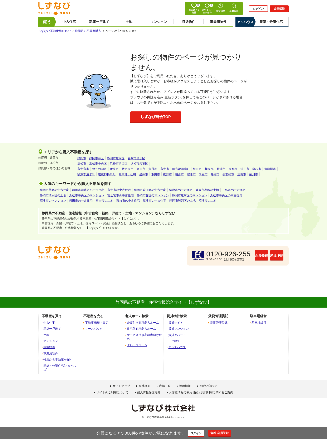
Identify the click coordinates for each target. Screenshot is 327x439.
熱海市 (215, 174)
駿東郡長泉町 (107, 174)
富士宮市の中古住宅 (120, 195)
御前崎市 (228, 174)
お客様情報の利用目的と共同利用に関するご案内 (201, 392)
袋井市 (143, 174)
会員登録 (279, 8)
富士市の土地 (104, 200)
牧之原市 (127, 169)
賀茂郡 (152, 169)
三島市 (241, 174)
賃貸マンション (178, 328)
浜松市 (81, 163)
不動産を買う (52, 316)
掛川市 (244, 169)
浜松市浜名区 (118, 163)
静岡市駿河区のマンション (189, 195)
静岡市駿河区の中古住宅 (150, 190)
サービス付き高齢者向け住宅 (144, 337)
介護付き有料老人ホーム (143, 322)
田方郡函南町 (181, 169)
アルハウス (245, 22)
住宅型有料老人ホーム (141, 328)
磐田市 (197, 169)
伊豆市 (203, 174)
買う (47, 22)
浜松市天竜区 (139, 163)
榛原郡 (209, 169)
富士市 (164, 169)
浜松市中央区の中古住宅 (226, 195)
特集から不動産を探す (58, 359)
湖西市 (179, 174)
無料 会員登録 (224, 433)
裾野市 (167, 174)
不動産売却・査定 (96, 322)
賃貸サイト (175, 322)
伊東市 (114, 169)
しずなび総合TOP (156, 117)
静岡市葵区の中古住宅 (54, 190)
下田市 (155, 174)
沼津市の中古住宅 (180, 190)
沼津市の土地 (207, 200)
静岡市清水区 (136, 158)
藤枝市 (256, 169)
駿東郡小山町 (127, 174)
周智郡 (233, 169)
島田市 (141, 169)
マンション (158, 22)
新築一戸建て (99, 22)
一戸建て (174, 341)
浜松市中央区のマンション (86, 195)
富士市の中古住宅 (119, 190)
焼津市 (221, 169)
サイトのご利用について (112, 392)
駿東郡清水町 (86, 174)
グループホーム (137, 345)
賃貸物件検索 (177, 316)
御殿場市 (270, 169)
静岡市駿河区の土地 (182, 200)
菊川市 (253, 174)
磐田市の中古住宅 (81, 200)
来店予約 (266, 255)
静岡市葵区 (96, 158)
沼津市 (191, 174)
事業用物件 (218, 22)
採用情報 (185, 386)
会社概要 (144, 386)
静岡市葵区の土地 (207, 190)
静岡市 (81, 158)
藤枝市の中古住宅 (128, 200)
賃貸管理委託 (219, 322)
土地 (129, 22)
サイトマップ (121, 386)
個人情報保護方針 (148, 392)
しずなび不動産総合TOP (54, 30)
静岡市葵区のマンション (153, 195)
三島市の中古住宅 (233, 190)
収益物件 (188, 22)
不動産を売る (93, 316)
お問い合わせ (208, 386)
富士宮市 (83, 169)
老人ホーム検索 (136, 316)
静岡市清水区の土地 (53, 195)
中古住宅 (69, 22)
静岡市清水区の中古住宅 (88, 190)
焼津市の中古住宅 (154, 200)
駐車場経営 (259, 322)
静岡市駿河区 (116, 158)
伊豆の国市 (99, 169)
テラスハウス (177, 347)
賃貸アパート (177, 335)
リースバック (94, 328)
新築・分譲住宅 (271, 22)
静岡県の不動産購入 (88, 30)
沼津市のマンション (53, 200)
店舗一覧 (165, 386)
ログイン (258, 8)
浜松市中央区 (98, 163)
